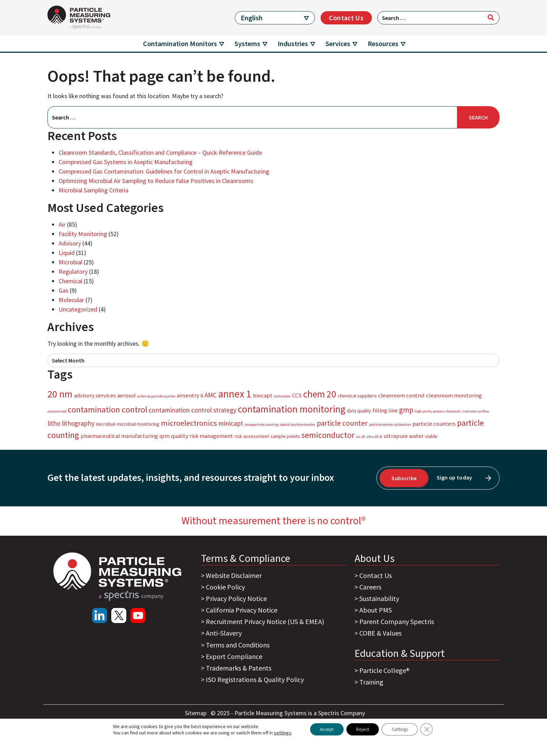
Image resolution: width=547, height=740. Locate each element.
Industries (293, 43)
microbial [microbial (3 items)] (105, 424)
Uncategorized (78, 309)
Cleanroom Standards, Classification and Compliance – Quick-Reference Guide (160, 152)
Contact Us (346, 17)
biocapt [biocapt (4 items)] (262, 395)
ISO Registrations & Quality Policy (255, 679)
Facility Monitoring (83, 234)
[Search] (491, 17)
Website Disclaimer (234, 575)
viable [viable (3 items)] (431, 436)
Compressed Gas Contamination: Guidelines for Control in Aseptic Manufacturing (164, 171)
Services (337, 43)
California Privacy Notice (241, 610)
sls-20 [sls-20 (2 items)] (360, 436)
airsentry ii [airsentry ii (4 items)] (190, 395)
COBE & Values (380, 633)
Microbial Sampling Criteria (93, 190)
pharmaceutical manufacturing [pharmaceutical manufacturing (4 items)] (119, 436)
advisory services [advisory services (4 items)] (95, 395)
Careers (370, 587)
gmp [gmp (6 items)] (406, 410)
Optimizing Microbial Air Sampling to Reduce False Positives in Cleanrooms (156, 181)
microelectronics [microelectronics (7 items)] (189, 423)
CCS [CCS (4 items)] (297, 395)
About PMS (375, 610)
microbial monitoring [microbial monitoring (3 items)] (138, 424)
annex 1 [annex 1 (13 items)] (235, 393)
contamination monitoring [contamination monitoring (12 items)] (291, 409)
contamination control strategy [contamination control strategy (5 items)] (193, 410)
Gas (63, 290)
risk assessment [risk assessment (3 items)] (251, 436)
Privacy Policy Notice (236, 598)
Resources (383, 43)
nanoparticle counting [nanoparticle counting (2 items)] (261, 424)
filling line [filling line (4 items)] (385, 410)
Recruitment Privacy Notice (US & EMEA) (265, 621)
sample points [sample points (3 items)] (285, 436)
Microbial (70, 262)
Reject (362, 729)
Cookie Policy (225, 587)
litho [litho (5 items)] (53, 423)
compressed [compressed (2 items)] (56, 411)
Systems (247, 43)
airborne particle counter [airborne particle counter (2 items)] (156, 396)
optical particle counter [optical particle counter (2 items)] (297, 424)
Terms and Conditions (238, 644)
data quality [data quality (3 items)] (359, 411)
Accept (324, 729)
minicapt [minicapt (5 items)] (230, 423)
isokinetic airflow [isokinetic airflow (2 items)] (475, 411)
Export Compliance (234, 656)
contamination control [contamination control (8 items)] (107, 409)
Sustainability (379, 598)
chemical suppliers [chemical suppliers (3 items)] (357, 396)
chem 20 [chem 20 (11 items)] (319, 394)
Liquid (67, 253)
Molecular (71, 300)
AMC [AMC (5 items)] (210, 395)
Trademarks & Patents (238, 668)
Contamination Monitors (180, 43)
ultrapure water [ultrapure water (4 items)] (404, 436)
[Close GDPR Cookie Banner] (430, 729)
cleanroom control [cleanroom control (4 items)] (401, 395)
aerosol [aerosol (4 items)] (126, 395)
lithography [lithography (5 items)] (78, 423)
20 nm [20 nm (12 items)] (60, 394)
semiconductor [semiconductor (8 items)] (327, 435)
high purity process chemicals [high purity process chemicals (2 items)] (438, 411)
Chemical (70, 281)
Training (371, 681)
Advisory (70, 243)
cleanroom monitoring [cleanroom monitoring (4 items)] (454, 395)
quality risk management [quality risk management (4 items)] (202, 436)
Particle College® (384, 670)
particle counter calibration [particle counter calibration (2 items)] (390, 424)
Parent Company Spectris (396, 621)
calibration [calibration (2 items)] (282, 396)
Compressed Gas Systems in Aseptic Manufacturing (126, 162)
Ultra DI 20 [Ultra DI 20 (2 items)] (374, 436)
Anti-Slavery (224, 633)
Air (62, 224)
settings (278, 732)
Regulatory (73, 272)
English (252, 17)
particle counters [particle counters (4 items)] (434, 423)
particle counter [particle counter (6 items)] (342, 423)
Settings (402, 729)
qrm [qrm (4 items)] (164, 436)
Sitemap (196, 713)
